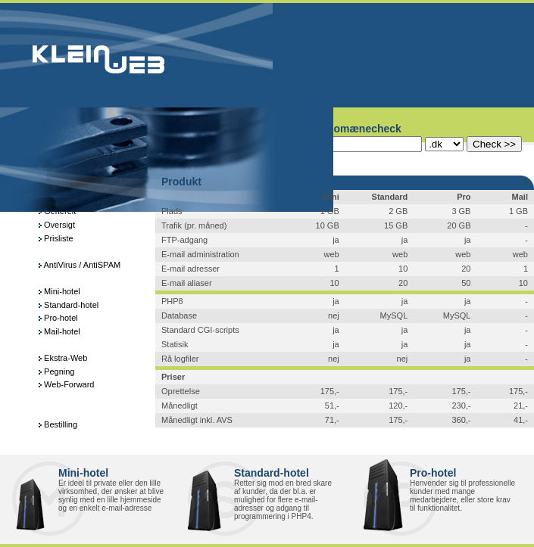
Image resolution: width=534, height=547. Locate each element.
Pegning (56, 371)
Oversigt (57, 224)
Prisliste (56, 238)
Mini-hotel (59, 291)
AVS (225, 419)
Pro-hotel (58, 317)
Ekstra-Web (63, 357)
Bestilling (58, 424)
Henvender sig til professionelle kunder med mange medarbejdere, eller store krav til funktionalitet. (462, 495)
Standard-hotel (68, 304)
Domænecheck (363, 129)
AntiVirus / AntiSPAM (79, 264)
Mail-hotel (59, 331)
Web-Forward (66, 384)
